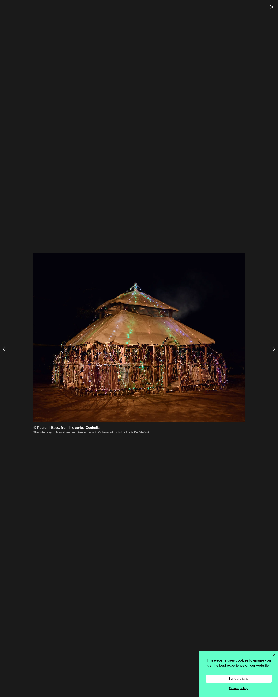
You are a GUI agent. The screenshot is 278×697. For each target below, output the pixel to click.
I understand (239, 679)
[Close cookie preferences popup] (274, 655)
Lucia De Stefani (137, 432)
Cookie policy (238, 688)
